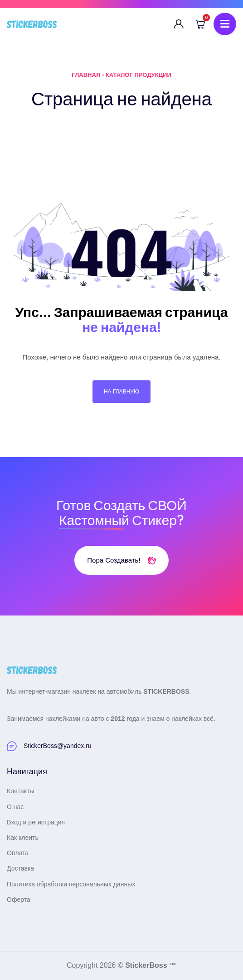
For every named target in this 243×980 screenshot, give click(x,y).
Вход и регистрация (36, 822)
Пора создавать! (121, 560)
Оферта (18, 899)
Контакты (20, 791)
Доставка (20, 868)
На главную (121, 391)
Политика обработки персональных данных (71, 884)
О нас (15, 806)
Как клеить (23, 837)
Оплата (18, 853)
